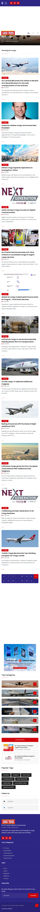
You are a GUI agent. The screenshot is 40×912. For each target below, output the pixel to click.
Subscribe (33, 895)
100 (27, 581)
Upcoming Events (20, 739)
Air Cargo (5, 77)
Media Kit (6, 876)
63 (3, 581)
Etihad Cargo (7, 783)
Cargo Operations (22, 779)
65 (13, 581)
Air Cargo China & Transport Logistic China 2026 (24, 746)
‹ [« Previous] (3, 576)
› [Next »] (31, 580)
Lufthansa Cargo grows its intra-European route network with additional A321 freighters (20, 468)
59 (22, 576)
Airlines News (7, 850)
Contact (5, 878)
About (5, 868)
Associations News (8, 855)
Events (5, 871)
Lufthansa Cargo (8, 779)
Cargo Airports (7, 853)
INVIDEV (10, 908)
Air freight (16, 775)
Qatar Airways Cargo (21, 783)
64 (8, 581)
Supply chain (26, 775)
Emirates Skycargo (8, 787)
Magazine (6, 873)
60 (26, 576)
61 (31, 576)
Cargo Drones (7, 858)
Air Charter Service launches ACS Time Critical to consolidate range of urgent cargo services (18, 254)
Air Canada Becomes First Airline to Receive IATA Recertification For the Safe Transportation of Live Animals (20, 83)
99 (22, 581)
